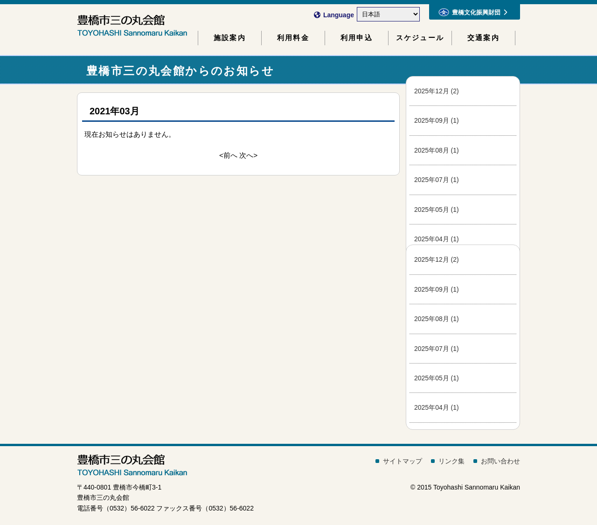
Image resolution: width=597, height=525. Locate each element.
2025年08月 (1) (436, 150)
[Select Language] (388, 14)
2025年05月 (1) (436, 209)
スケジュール (420, 38)
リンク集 (451, 461)
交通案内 (483, 38)
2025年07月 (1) (436, 179)
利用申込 (356, 38)
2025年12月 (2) (436, 91)
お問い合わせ (500, 461)
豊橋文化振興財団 (472, 12)
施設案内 (230, 38)
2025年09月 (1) (436, 120)
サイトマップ (402, 461)
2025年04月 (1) (436, 239)
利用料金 (293, 38)
